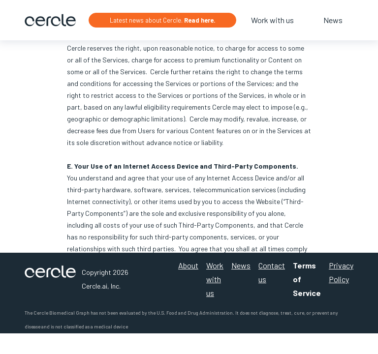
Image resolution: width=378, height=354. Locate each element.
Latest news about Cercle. (163, 20)
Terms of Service (307, 279)
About (188, 265)
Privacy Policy (341, 272)
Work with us (272, 20)
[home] (50, 20)
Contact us (271, 272)
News (333, 20)
